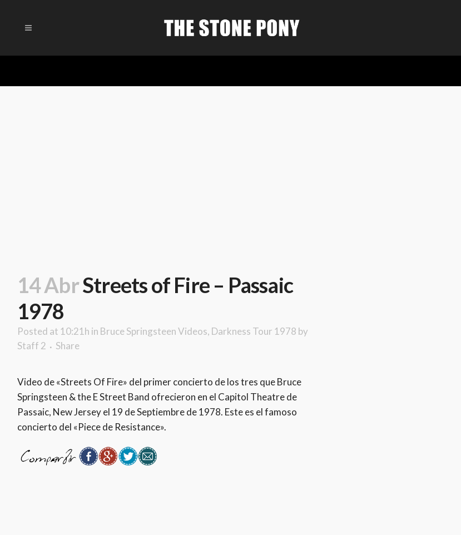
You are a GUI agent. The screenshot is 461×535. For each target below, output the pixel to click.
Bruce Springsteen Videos (153, 331)
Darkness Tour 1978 (253, 331)
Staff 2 (31, 345)
